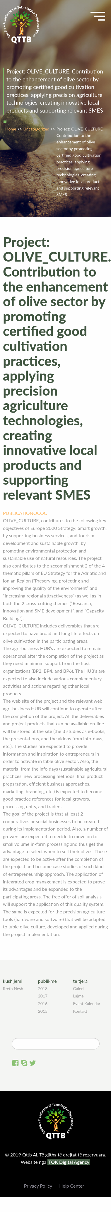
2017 (42, 995)
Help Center (71, 1185)
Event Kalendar (86, 1003)
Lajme (78, 995)
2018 (42, 988)
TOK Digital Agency (68, 1162)
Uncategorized (36, 128)
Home (10, 128)
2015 (42, 1011)
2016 (42, 1003)
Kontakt (80, 1011)
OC (36, 513)
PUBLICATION (18, 513)
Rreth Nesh (13, 988)
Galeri (78, 988)
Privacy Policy (38, 1185)
